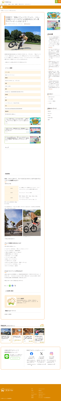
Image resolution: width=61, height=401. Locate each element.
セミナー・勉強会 (52, 101)
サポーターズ (41, 392)
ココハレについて (41, 388)
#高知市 (49, 111)
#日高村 (6, 314)
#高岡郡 (9, 314)
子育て (32, 390)
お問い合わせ (41, 395)
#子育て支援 (50, 117)
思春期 (32, 397)
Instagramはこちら (51, 364)
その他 (50, 103)
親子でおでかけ (51, 96)
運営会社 (40, 390)
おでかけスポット (34, 394)
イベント (32, 392)
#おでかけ (50, 113)
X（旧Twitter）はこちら (41, 364)
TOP (32, 388)
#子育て (49, 115)
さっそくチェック (15, 358)
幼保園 (32, 395)
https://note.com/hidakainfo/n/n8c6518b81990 (13, 108)
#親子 (49, 119)
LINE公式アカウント (42, 394)
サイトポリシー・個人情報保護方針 (44, 397)
